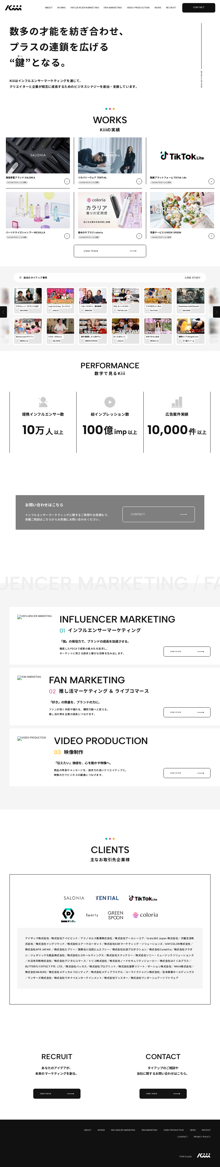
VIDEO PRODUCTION (138, 8)
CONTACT (183, 1136)
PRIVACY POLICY (202, 1136)
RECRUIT (171, 8)
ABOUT (49, 8)
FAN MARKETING (113, 8)
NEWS (158, 8)
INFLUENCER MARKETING (84, 8)
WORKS (61, 8)
